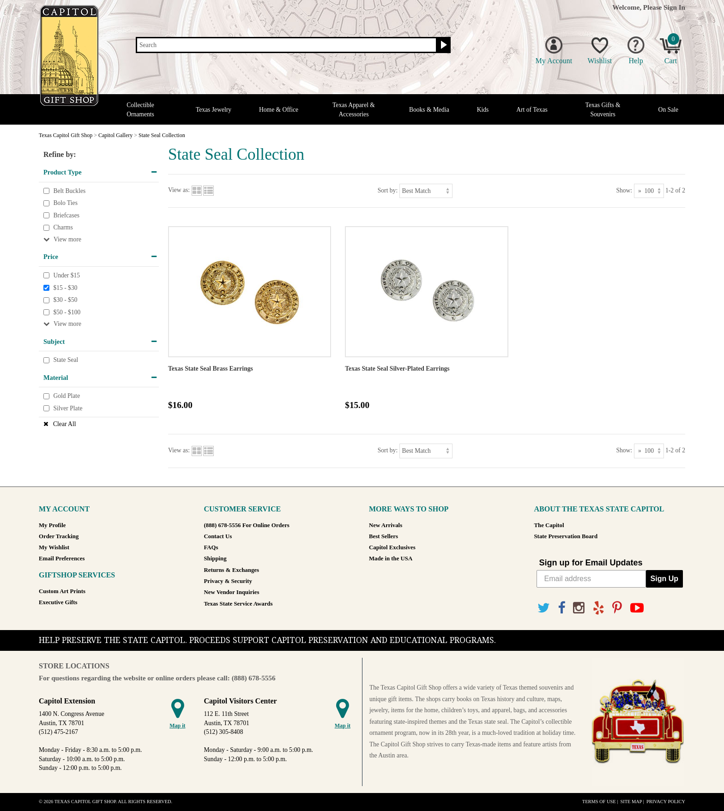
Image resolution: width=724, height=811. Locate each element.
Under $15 (66, 275)
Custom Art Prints (62, 591)
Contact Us (218, 536)
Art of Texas (532, 109)
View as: (179, 190)
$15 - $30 (65, 287)
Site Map (631, 801)
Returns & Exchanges (231, 570)
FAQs (211, 547)
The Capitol (549, 525)
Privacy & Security (228, 581)
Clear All (64, 424)
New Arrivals (385, 525)
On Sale (668, 109)
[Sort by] (425, 191)
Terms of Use (599, 801)
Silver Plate (67, 408)
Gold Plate (66, 396)
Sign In (674, 7)
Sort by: (388, 190)
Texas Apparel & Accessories (353, 109)
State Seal (65, 359)
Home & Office (278, 109)
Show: (624, 190)
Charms (62, 227)
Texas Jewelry (213, 109)
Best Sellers (383, 536)
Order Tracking (58, 536)
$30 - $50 (65, 299)
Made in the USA (390, 558)
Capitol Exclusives (392, 547)
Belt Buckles (69, 190)
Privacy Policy (665, 801)
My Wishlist (54, 547)
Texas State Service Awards (238, 604)
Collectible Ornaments (140, 109)
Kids (483, 109)
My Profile (52, 525)
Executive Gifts (58, 602)
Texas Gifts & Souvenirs (603, 109)
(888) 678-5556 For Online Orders (247, 525)
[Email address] (591, 579)
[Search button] (442, 45)
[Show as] (649, 191)
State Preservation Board (566, 536)
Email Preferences (61, 558)
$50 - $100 (66, 312)
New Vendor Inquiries (231, 592)
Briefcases (66, 215)
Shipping (215, 558)
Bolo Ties (65, 202)
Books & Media (429, 109)
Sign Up (664, 579)
